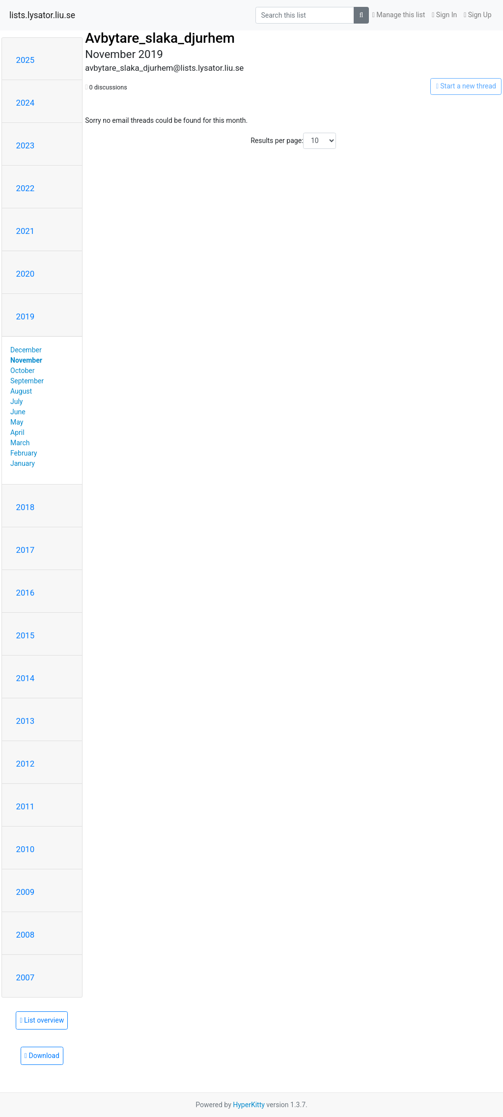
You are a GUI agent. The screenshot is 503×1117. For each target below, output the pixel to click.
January (22, 463)
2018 (25, 507)
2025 (25, 60)
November (26, 360)
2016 (25, 593)
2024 (25, 103)
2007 (25, 977)
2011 (25, 806)
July (16, 401)
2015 (25, 635)
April (17, 432)
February (23, 453)
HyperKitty (249, 1105)
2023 (25, 145)
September (27, 381)
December (26, 350)
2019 (25, 316)
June (18, 412)
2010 (25, 849)
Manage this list (398, 15)
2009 (25, 892)
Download (42, 1056)
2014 (25, 678)
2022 (25, 188)
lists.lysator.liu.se (42, 15)
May (16, 422)
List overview (42, 1020)
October (22, 370)
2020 (25, 274)
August (21, 391)
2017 (25, 550)
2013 (25, 721)
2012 (25, 764)
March (20, 443)
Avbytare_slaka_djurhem (160, 38)
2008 (25, 935)
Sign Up (477, 15)
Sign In (444, 15)
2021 (25, 231)
